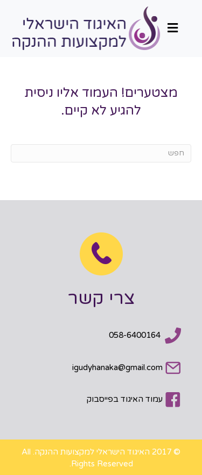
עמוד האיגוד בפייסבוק (125, 399)
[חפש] (101, 153)
